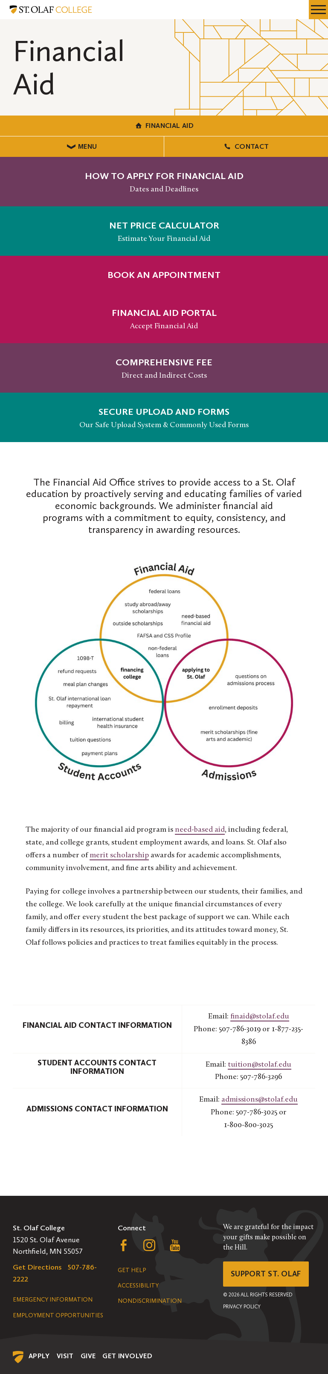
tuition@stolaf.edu (259, 1065)
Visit (65, 1356)
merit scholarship (119, 855)
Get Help (132, 1270)
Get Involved (127, 1356)
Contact (246, 146)
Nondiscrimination (150, 1301)
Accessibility (138, 1285)
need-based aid (200, 830)
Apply (39, 1356)
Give (88, 1356)
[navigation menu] (318, 9)
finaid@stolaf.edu (259, 1016)
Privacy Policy (242, 1307)
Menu (82, 146)
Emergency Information (53, 1299)
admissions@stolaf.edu (259, 1100)
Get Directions (37, 1267)
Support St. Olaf (266, 1274)
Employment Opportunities (58, 1315)
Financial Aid (164, 125)
